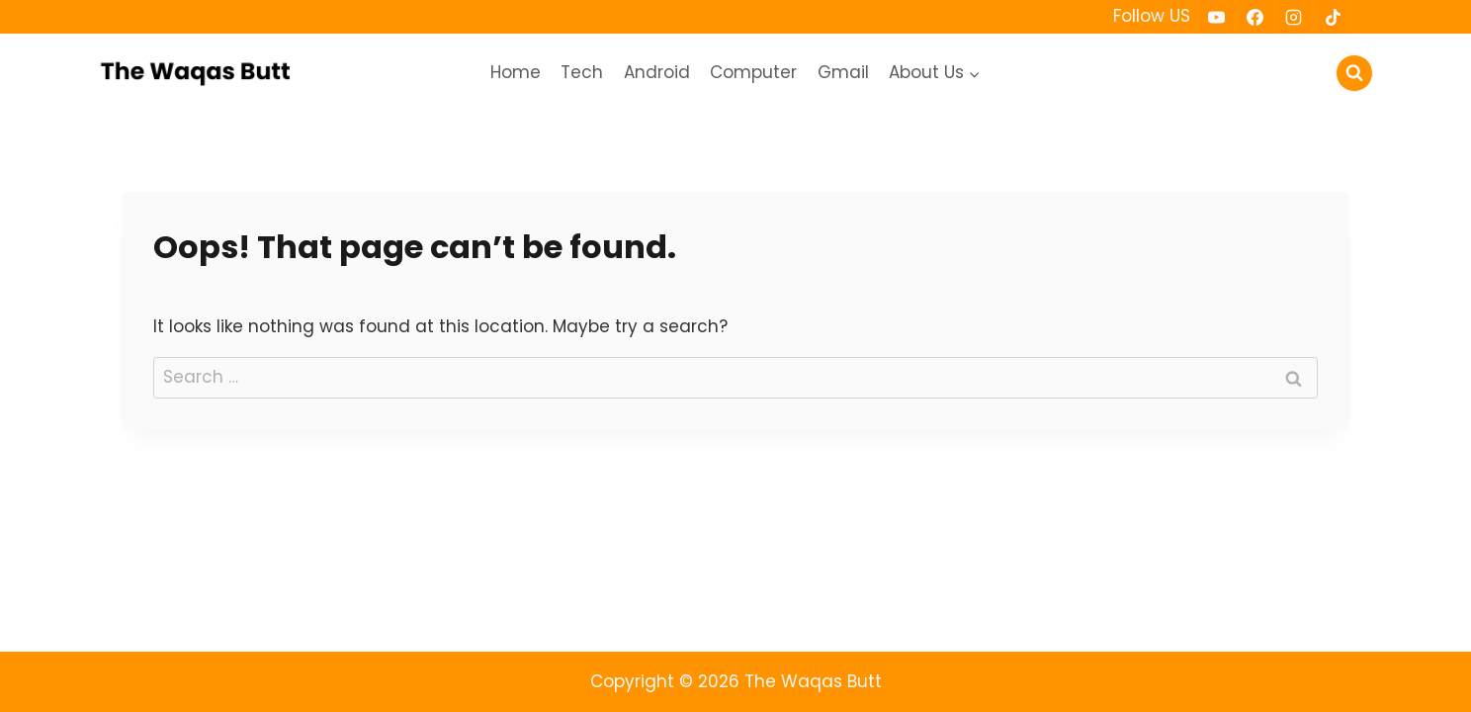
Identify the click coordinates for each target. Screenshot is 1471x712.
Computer (753, 72)
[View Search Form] (1354, 73)
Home (515, 72)
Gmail (843, 72)
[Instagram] (1294, 17)
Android (657, 72)
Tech (582, 72)
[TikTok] (1332, 17)
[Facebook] (1255, 17)
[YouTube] (1217, 17)
